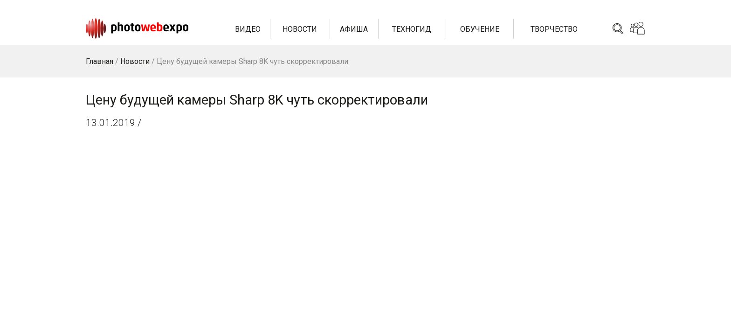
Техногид (411, 29)
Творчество (554, 29)
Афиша (354, 29)
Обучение (479, 29)
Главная (99, 61)
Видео (248, 29)
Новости (300, 29)
